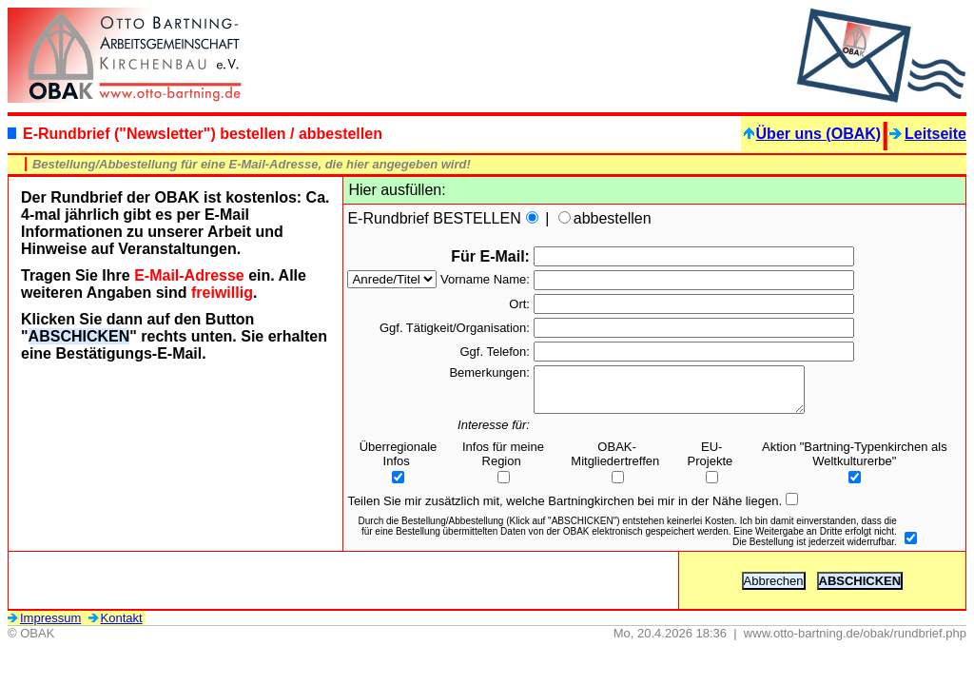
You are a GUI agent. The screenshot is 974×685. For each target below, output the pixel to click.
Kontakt (115, 626)
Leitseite (927, 134)
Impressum (44, 626)
